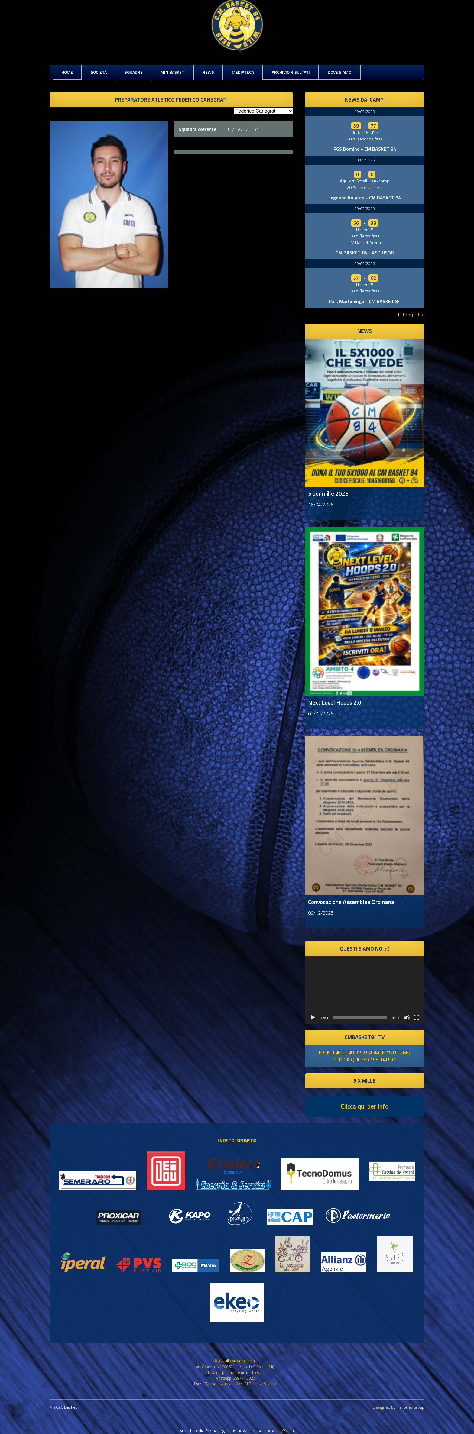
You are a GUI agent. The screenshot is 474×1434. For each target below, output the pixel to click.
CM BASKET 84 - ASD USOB (365, 252)
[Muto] (407, 1018)
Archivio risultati (291, 72)
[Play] (313, 1018)
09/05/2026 (365, 208)
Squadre (134, 72)
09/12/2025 (320, 912)
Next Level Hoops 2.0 (334, 702)
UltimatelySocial (278, 1430)
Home (67, 72)
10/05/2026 (365, 111)
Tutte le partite (411, 314)
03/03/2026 (320, 713)
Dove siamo (339, 72)
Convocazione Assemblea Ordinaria (351, 901)
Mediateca (243, 72)
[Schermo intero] (417, 1018)
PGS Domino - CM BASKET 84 (364, 149)
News (208, 72)
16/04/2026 (320, 504)
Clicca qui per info (364, 1106)
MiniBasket (172, 72)
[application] (364, 989)
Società (99, 72)
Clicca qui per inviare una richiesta (234, 1372)
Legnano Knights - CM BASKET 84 (364, 197)
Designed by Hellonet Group (398, 1407)
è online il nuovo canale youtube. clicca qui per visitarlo (364, 1056)
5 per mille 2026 (328, 493)
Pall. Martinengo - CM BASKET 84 (365, 301)
